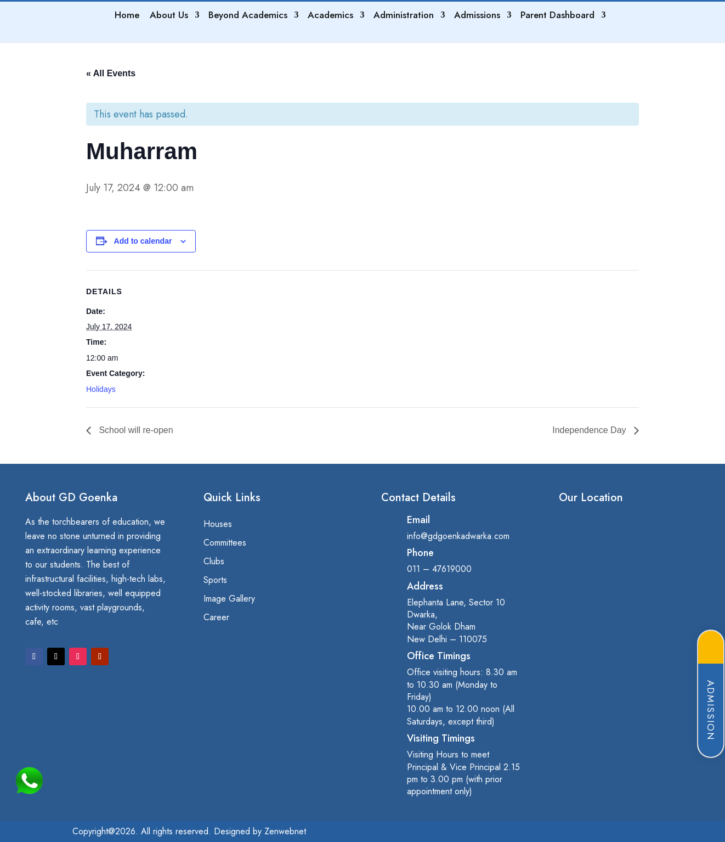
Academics (331, 16)
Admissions (478, 16)
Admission (710, 710)
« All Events (110, 73)
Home (127, 16)
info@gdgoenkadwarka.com (458, 536)
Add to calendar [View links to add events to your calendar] (143, 241)
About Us (169, 16)
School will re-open (135, 430)
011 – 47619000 (439, 569)
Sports (215, 580)
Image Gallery (229, 599)
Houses (217, 524)
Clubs (213, 562)
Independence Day (590, 430)
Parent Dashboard (558, 16)
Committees (224, 543)
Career (216, 618)
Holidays (101, 389)
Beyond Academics (248, 16)
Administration (404, 16)
